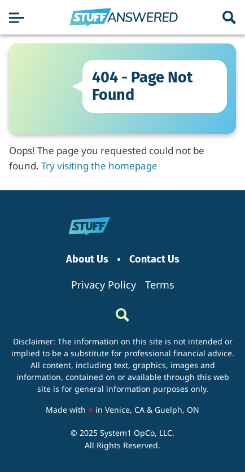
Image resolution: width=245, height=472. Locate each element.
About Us (87, 259)
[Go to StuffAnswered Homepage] (123, 17)
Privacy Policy (103, 284)
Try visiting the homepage (99, 165)
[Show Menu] (16, 17)
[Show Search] (229, 17)
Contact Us (154, 259)
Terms (159, 284)
